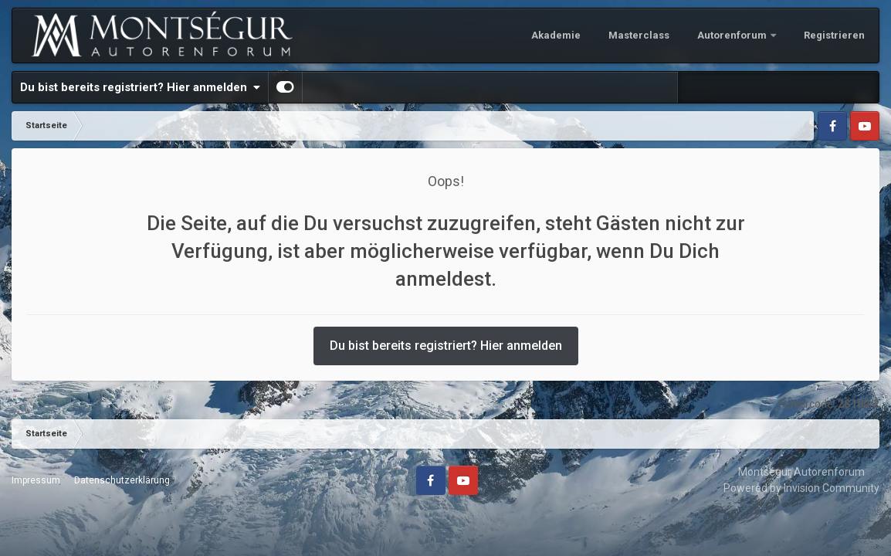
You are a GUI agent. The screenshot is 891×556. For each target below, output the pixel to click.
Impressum (36, 480)
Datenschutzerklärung (122, 480)
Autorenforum (733, 35)
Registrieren (834, 35)
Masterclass (638, 35)
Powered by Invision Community (801, 488)
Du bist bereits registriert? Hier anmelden (140, 87)
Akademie (556, 35)
